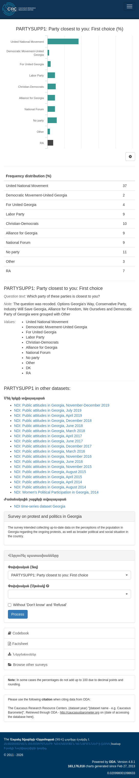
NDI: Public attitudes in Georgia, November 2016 (53, 456)
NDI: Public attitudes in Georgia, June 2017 (48, 441)
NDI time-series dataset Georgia (39, 506)
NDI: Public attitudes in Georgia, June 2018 (48, 426)
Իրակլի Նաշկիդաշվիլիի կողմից (25, 748)
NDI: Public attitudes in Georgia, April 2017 (48, 436)
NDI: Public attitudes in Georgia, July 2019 (47, 410)
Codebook (18, 633)
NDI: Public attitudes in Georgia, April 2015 (48, 477)
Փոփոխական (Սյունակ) (26, 586)
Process (17, 614)
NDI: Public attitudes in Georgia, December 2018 (53, 421)
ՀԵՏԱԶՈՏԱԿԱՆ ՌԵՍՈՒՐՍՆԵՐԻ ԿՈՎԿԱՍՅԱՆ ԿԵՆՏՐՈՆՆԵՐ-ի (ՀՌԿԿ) (57, 744)
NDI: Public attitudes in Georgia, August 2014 (50, 487)
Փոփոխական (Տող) (23, 567)
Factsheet (18, 644)
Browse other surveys (28, 665)
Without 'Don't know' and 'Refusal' (37, 605)
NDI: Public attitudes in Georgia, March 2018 (49, 431)
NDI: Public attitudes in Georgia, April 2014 (48, 482)
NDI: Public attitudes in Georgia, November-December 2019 (61, 405)
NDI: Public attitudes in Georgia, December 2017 (53, 446)
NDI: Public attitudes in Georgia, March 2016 (49, 451)
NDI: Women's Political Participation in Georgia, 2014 (56, 492)
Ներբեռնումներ (22, 654)
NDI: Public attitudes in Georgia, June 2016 (48, 461)
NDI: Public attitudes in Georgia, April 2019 (48, 415)
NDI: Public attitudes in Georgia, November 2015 (53, 467)
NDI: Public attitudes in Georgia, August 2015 (50, 472)
